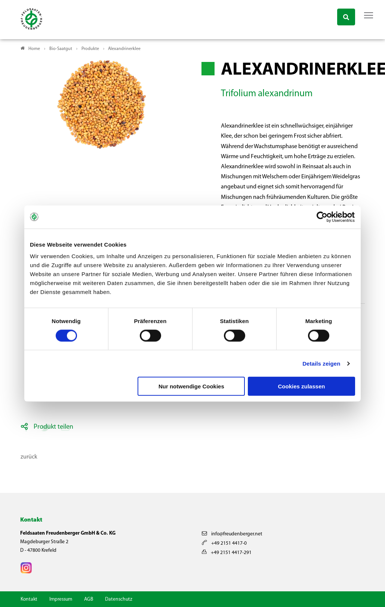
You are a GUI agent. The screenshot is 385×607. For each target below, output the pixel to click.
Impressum (60, 599)
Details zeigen (321, 363)
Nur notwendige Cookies (191, 386)
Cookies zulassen (301, 386)
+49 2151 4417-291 (227, 553)
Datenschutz (118, 599)
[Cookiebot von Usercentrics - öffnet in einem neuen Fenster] (322, 217)
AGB (88, 599)
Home (34, 49)
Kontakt (29, 599)
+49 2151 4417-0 (224, 543)
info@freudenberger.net (232, 534)
